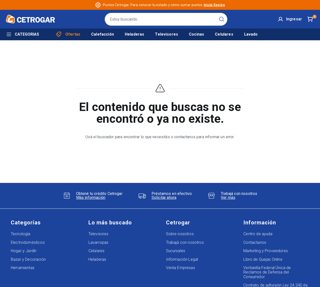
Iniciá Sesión (214, 5)
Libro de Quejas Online (262, 259)
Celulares (224, 34)
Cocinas (196, 34)
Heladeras (134, 34)
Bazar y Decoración (28, 259)
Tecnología (20, 234)
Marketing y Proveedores (265, 250)
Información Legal (182, 259)
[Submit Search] (221, 19)
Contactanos (254, 242)
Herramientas (22, 267)
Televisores (166, 34)
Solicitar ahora (164, 198)
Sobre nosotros (180, 234)
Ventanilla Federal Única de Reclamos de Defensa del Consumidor (267, 272)
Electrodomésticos (28, 242)
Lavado (251, 34)
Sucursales (175, 250)
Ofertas (68, 34)
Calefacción (102, 34)
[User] (289, 19)
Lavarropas (98, 242)
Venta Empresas (180, 267)
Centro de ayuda (257, 234)
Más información (90, 198)
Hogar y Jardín (23, 250)
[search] (166, 19)
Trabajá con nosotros (185, 242)
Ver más (228, 198)
